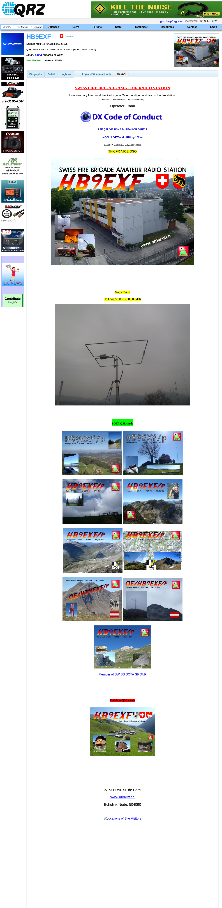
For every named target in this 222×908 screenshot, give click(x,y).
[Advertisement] (81, 870)
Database (53, 26)
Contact (192, 26)
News (75, 26)
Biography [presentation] (35, 74)
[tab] (36, 74)
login (161, 21)
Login (213, 26)
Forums (97, 26)
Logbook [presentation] (66, 74)
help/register (174, 21)
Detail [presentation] (51, 74)
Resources (167, 26)
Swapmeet (141, 26)
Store (118, 26)
